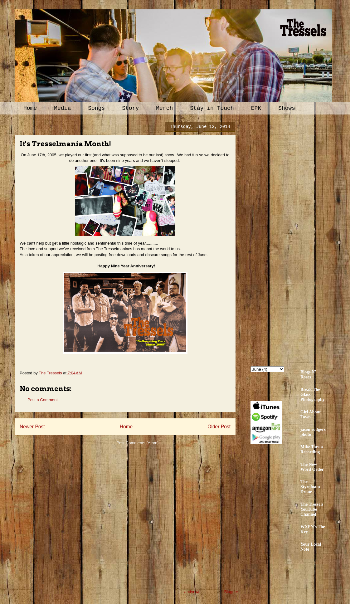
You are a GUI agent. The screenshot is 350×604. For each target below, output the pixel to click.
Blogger (231, 591)
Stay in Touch (212, 108)
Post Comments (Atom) (137, 443)
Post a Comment (42, 399)
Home (30, 108)
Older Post (219, 426)
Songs (96, 108)
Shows (286, 108)
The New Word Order (312, 467)
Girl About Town (310, 414)
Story (130, 108)
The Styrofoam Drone (310, 487)
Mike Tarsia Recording (311, 449)
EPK (256, 108)
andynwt (191, 591)
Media (62, 108)
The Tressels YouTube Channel (311, 509)
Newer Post (32, 426)
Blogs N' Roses (308, 374)
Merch (164, 108)
